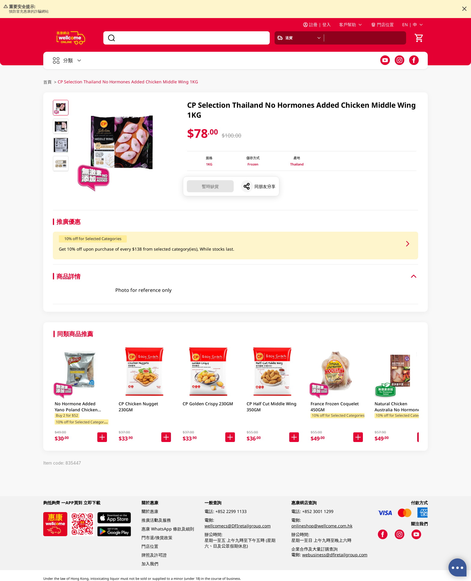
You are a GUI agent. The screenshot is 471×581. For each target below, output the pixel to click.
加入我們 (149, 564)
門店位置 (382, 24)
